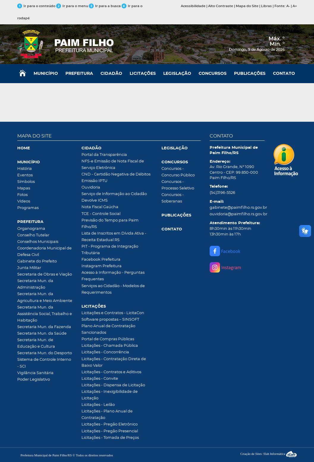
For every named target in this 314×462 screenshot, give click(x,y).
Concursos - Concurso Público (178, 172)
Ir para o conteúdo (36, 6)
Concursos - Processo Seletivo (177, 185)
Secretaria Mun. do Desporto (44, 353)
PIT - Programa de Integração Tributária (109, 250)
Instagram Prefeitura (101, 266)
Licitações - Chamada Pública (109, 346)
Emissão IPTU (94, 181)
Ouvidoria (90, 187)
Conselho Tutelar (33, 235)
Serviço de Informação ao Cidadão (114, 194)
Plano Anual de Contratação (108, 326)
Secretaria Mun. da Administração (35, 284)
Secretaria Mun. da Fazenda (44, 327)
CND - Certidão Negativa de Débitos (115, 174)
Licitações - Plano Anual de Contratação (107, 414)
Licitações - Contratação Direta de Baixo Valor (113, 362)
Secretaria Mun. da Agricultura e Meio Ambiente (44, 297)
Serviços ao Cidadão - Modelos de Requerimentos (113, 289)
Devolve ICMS (94, 200)
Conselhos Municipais (37, 242)
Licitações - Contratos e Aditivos (111, 372)
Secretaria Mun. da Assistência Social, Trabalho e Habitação (44, 314)
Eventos (25, 175)
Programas (28, 208)
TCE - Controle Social (100, 214)
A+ (295, 6)
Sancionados (93, 333)
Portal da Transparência (104, 155)
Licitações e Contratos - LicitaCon (112, 313)
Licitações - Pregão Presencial (109, 431)
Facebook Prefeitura (100, 260)
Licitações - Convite (99, 379)
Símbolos (26, 182)
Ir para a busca (105, 6)
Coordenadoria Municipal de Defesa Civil (44, 251)
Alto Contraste (220, 6)
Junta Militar (29, 268)
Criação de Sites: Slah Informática (268, 453)
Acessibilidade (193, 6)
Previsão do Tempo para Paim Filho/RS (110, 224)
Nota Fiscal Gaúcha (99, 207)
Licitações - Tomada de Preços (110, 438)
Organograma (31, 229)
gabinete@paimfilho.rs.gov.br (237, 208)
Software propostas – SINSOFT (110, 320)
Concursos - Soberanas (172, 198)
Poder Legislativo (33, 380)
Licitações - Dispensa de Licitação (113, 385)
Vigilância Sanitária (35, 373)
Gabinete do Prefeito (37, 261)
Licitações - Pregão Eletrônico (109, 424)
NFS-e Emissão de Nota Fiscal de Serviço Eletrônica (112, 164)
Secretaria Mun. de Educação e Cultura (36, 343)
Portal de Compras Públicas (107, 339)
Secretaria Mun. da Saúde (42, 334)
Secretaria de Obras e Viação (44, 274)
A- (288, 6)
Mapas (23, 188)
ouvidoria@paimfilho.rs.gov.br (237, 214)
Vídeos (23, 201)
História (24, 169)
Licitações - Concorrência (105, 352)
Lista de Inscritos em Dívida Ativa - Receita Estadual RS (113, 237)
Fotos (22, 195)
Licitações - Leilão (98, 405)
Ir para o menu (72, 6)
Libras (266, 6)
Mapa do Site (247, 6)
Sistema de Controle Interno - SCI (44, 363)
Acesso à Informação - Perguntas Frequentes (113, 276)
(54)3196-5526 (222, 193)
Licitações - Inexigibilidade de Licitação (109, 395)
